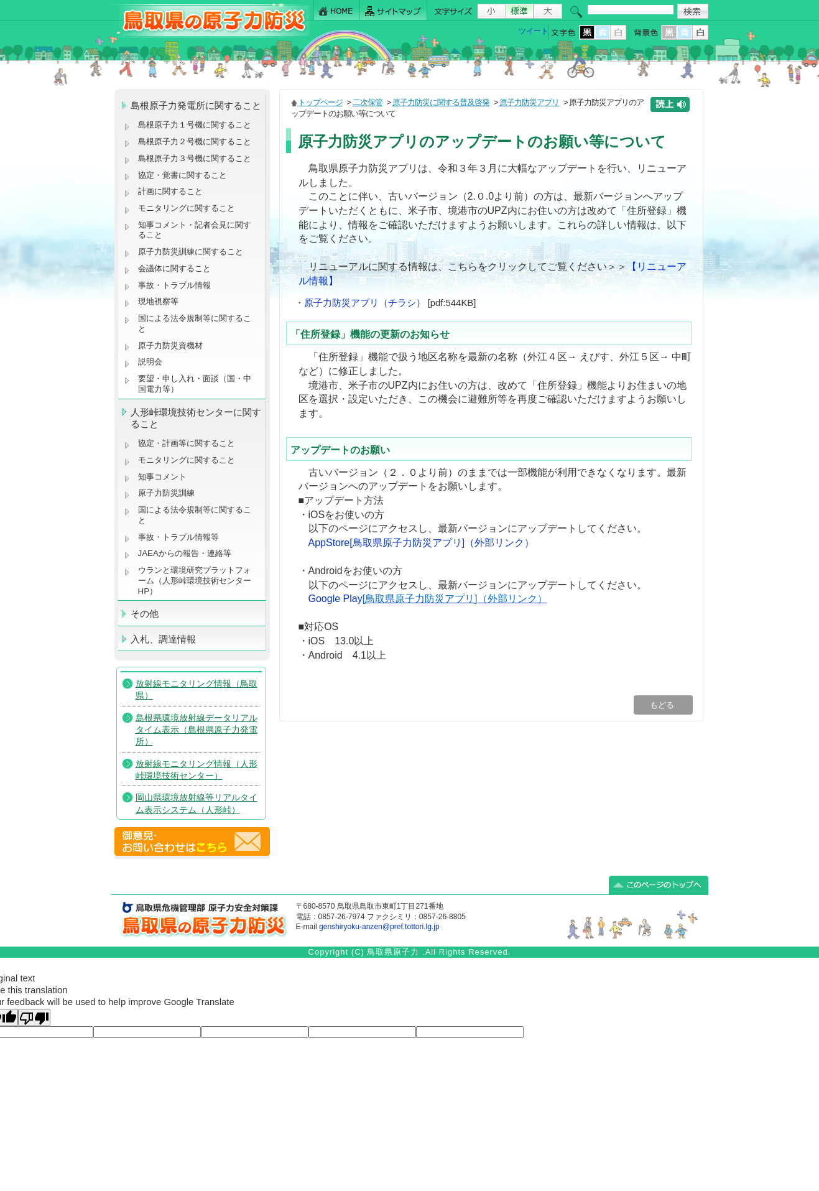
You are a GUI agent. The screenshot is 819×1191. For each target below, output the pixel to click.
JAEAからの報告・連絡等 (184, 553)
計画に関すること (170, 191)
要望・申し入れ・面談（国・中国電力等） (194, 384)
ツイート (533, 31)
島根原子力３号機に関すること (194, 158)
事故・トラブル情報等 (179, 537)
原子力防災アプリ (529, 102)
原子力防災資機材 (170, 345)
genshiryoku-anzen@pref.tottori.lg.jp (379, 926)
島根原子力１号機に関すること (194, 124)
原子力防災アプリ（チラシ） (364, 303)
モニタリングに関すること (186, 208)
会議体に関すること (174, 268)
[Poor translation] (34, 1017)
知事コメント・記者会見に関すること (194, 230)
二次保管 (367, 102)
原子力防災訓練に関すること (190, 251)
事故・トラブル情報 (176, 285)
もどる (663, 705)
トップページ (320, 102)
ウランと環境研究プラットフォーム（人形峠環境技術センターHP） (194, 580)
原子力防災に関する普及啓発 (440, 102)
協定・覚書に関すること (182, 175)
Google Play (427, 598)
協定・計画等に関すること (186, 443)
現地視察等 (158, 301)
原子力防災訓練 (166, 493)
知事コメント (162, 476)
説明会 (150, 361)
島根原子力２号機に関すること (194, 141)
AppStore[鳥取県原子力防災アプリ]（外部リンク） (421, 542)
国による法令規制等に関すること (194, 323)
